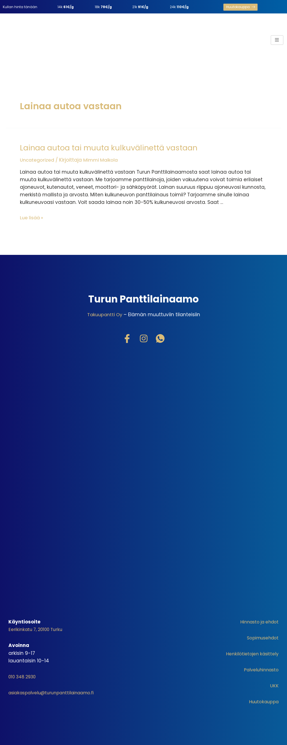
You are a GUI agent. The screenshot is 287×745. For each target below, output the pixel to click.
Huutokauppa (262, 700)
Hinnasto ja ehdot (257, 621)
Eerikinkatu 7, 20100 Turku (38, 628)
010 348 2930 (24, 675)
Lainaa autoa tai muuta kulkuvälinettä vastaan (105, 147)
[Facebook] (127, 338)
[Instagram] (143, 338)
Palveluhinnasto (259, 668)
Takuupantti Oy (104, 313)
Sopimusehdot (261, 637)
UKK (274, 684)
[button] (240, 7)
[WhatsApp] (160, 338)
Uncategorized (37, 159)
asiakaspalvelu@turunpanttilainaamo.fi (56, 691)
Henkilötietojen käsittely (250, 652)
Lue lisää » (32, 216)
